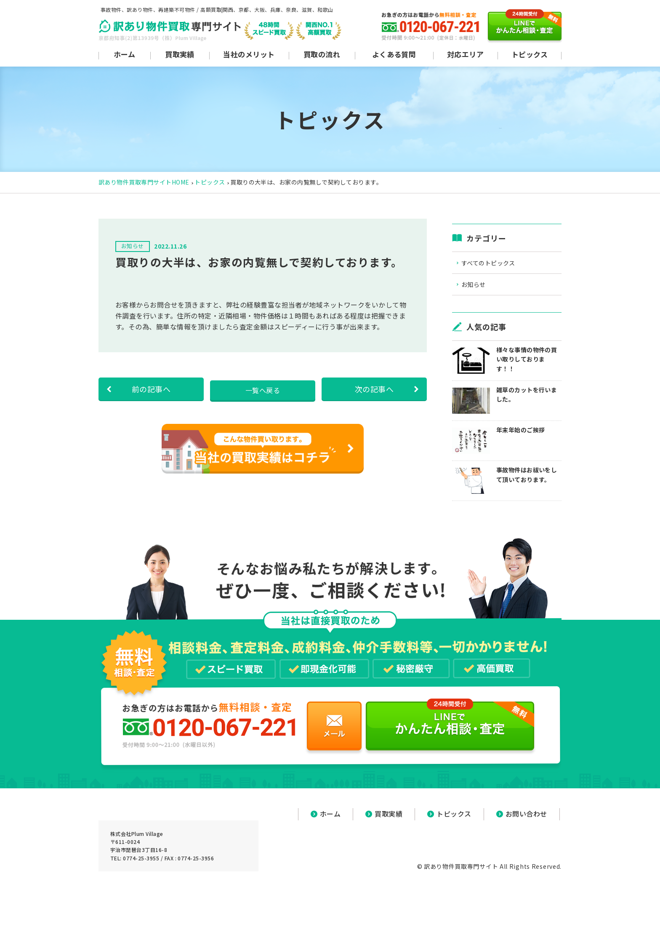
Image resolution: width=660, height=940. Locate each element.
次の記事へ (374, 388)
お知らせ (480, 287)
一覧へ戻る (262, 388)
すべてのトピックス (496, 263)
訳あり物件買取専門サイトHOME (143, 182)
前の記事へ (151, 388)
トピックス (209, 182)
